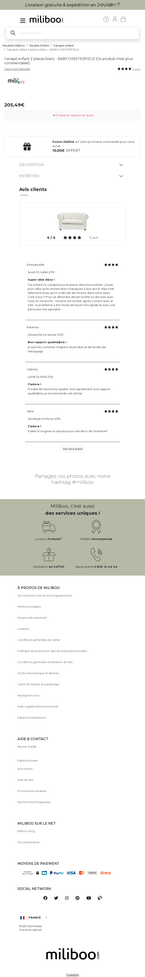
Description (31, 165)
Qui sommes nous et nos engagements (44, 595)
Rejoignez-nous (28, 695)
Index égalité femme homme (37, 706)
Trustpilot (72, 974)
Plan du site (25, 780)
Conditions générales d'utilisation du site (45, 662)
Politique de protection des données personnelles (52, 651)
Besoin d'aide (26, 746)
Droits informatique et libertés (38, 673)
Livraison (23, 628)
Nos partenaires (28, 842)
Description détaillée (17, 68)
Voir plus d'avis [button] (73, 449)
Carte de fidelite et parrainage (38, 684)
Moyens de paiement (32, 617)
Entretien (29, 176)
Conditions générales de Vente (38, 640)
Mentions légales (29, 606)
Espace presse (27, 760)
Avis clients (24, 768)
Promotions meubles (31, 791)
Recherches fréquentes (33, 802)
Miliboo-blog (26, 831)
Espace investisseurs (31, 717)
